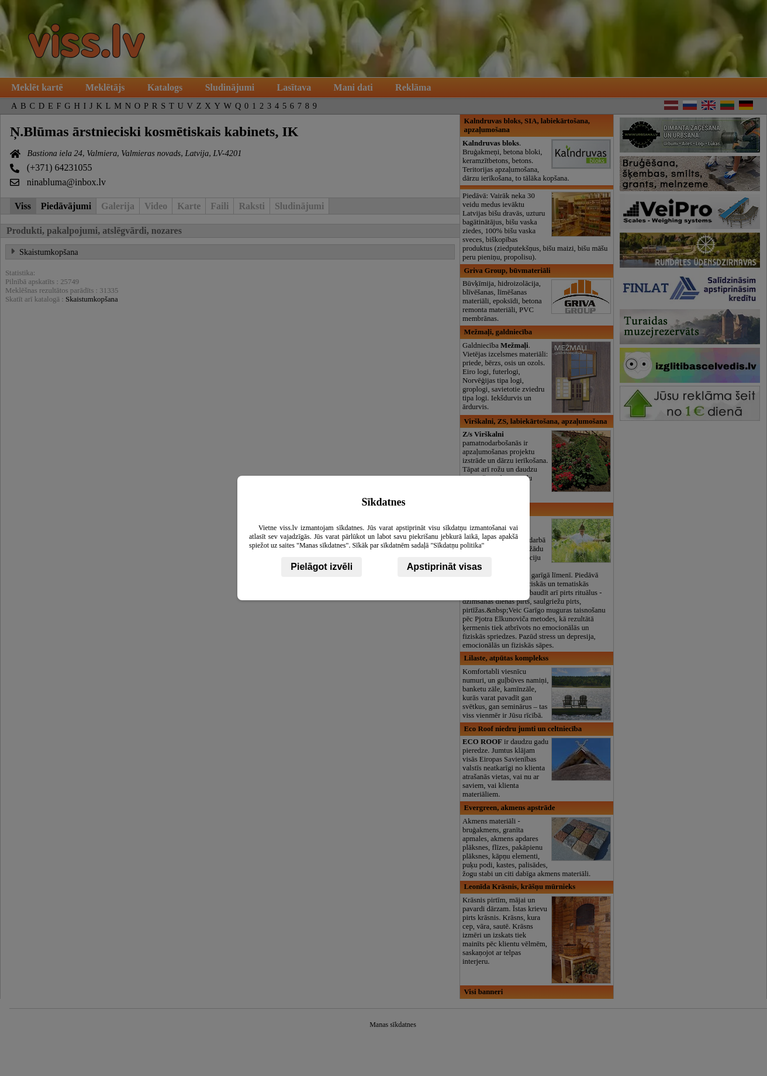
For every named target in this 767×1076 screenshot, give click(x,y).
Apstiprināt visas (444, 567)
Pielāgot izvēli (322, 567)
